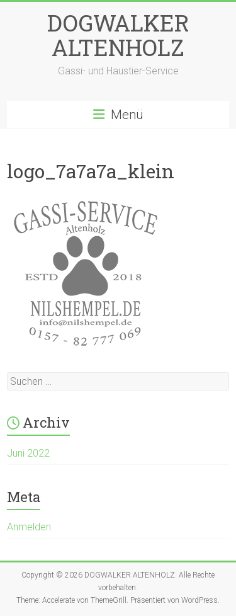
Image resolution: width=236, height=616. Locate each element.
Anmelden (29, 527)
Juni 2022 (28, 453)
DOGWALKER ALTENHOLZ (118, 35)
